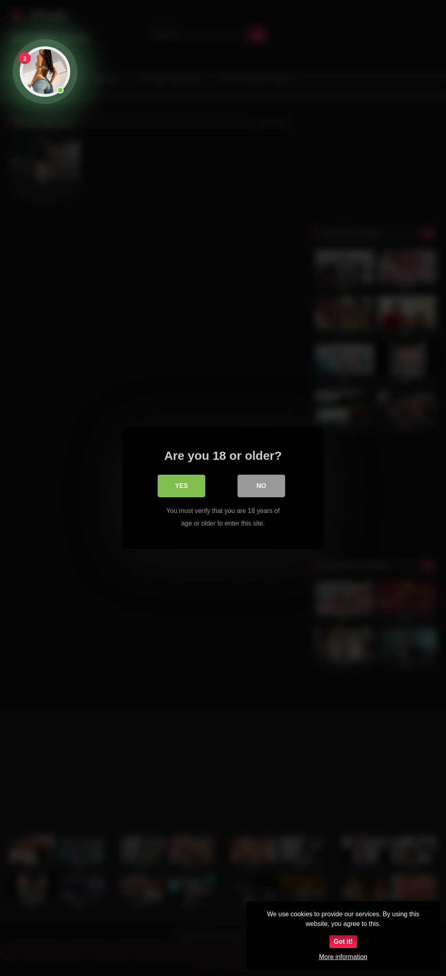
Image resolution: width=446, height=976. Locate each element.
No (261, 485)
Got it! (342, 941)
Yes (181, 485)
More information (343, 956)
